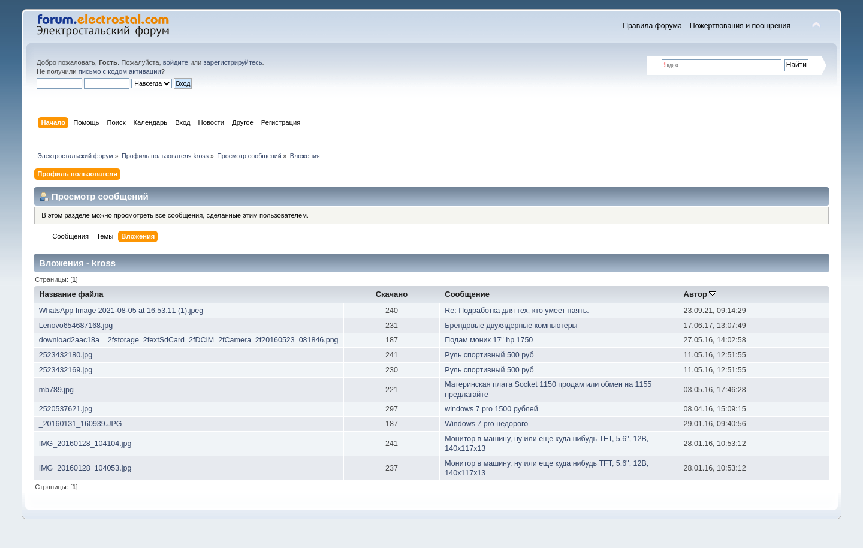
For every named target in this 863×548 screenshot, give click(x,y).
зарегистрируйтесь (232, 62)
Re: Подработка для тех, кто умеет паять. (517, 310)
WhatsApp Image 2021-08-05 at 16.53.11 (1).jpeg (121, 310)
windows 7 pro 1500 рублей (491, 409)
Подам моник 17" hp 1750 (489, 340)
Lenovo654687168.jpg (76, 325)
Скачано (392, 294)
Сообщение (467, 294)
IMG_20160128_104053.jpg (85, 468)
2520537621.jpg (65, 409)
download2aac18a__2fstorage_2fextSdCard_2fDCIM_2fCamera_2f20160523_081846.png (189, 340)
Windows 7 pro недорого (486, 424)
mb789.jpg (56, 390)
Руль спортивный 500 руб (489, 355)
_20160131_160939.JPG (80, 424)
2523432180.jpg (65, 355)
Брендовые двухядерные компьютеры (511, 325)
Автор (699, 294)
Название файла (71, 294)
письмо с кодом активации (120, 71)
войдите (175, 62)
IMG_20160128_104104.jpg (85, 443)
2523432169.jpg (65, 370)
